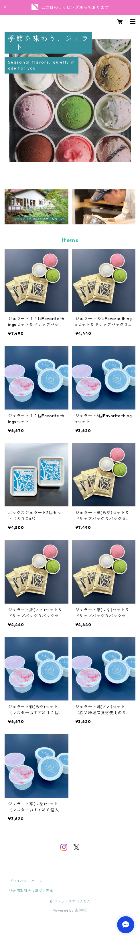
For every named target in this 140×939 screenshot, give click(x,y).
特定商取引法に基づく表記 (31, 891)
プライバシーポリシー (27, 881)
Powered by (70, 910)
